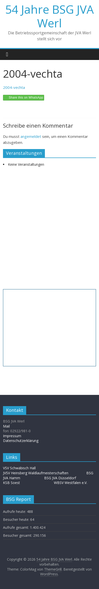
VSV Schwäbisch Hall (19, 468)
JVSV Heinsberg (15, 473)
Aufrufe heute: (15, 511)
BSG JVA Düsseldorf (60, 478)
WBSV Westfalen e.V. (70, 482)
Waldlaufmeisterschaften (50, 473)
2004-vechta (14, 87)
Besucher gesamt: (18, 535)
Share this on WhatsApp (26, 97)
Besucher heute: (16, 519)
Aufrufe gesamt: (16, 527)
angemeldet (30, 136)
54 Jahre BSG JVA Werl (49, 16)
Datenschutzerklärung (20, 440)
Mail (6, 426)
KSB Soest (11, 482)
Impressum (12, 435)
